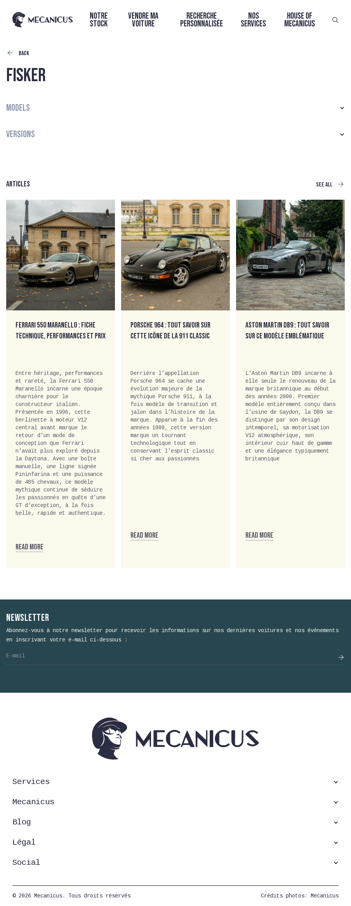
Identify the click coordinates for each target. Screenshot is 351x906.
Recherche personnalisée (201, 20)
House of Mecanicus (299, 20)
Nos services (253, 20)
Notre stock (99, 20)
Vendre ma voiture (143, 20)
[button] (175, 108)
